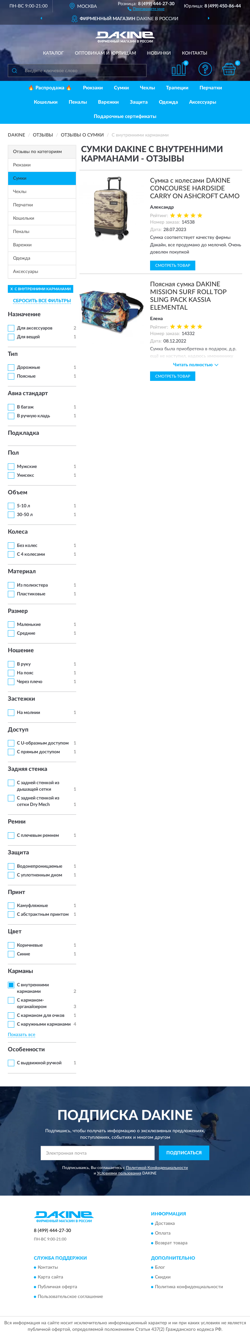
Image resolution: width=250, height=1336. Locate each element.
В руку (24, 664)
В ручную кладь (33, 416)
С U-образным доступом (43, 743)
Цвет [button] (14, 932)
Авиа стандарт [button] (28, 393)
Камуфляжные (32, 905)
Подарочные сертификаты (125, 116)
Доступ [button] (18, 730)
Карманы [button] (20, 971)
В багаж (25, 407)
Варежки (108, 102)
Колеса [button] (18, 532)
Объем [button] (17, 493)
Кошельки (46, 102)
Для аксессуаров (34, 328)
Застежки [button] (21, 699)
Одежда (168, 102)
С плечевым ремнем (38, 835)
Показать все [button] (21, 1034)
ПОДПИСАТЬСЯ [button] (184, 1153)
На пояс (25, 673)
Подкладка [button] (23, 433)
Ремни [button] (17, 822)
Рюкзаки (93, 87)
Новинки (159, 53)
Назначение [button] (24, 315)
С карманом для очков (40, 1015)
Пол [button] (13, 453)
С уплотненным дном (39, 875)
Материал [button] (22, 572)
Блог (160, 1267)
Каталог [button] (53, 53)
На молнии (28, 712)
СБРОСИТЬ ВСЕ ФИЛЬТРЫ (42, 301)
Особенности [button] (26, 1050)
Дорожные (28, 367)
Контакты (194, 53)
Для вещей (28, 337)
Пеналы (78, 102)
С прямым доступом (38, 752)
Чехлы (147, 87)
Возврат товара (171, 1243)
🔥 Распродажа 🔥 (50, 87)
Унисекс (25, 475)
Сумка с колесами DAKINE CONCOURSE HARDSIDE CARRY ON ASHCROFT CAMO (195, 188)
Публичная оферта (57, 1287)
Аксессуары (202, 102)
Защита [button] (18, 853)
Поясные (26, 376)
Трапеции (177, 87)
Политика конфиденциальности (189, 1287)
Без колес (27, 545)
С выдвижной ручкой (39, 1063)
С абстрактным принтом (43, 914)
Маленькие (29, 624)
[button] (146, 8)
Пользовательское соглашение (70, 1297)
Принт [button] (16, 892)
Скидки (163, 1277)
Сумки (121, 87)
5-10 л (23, 506)
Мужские (27, 466)
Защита (139, 102)
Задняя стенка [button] (27, 769)
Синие (23, 954)
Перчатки (211, 87)
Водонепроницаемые (39, 866)
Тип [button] (13, 354)
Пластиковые (31, 594)
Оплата (163, 1233)
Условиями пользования (119, 1173)
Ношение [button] (21, 651)
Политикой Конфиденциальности (157, 1168)
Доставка (165, 1223)
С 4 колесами (31, 554)
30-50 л (25, 514)
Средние (26, 633)
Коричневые (30, 945)
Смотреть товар (172, 265)
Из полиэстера (32, 585)
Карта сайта (50, 1277)
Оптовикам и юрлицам (105, 53)
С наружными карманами (44, 1024)
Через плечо (29, 682)
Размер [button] (18, 611)
